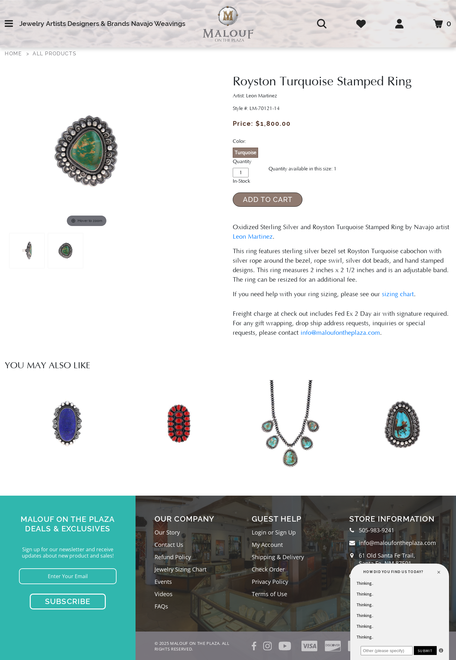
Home (13, 54)
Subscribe (68, 601)
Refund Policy (173, 557)
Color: (239, 141)
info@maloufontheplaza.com (340, 332)
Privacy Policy (270, 581)
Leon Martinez (253, 236)
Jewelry (31, 24)
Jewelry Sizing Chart (180, 569)
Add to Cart (268, 199)
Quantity (242, 161)
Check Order (268, 569)
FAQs (161, 606)
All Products (54, 54)
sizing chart (398, 294)
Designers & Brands (98, 24)
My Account (267, 544)
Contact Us (169, 544)
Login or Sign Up (274, 532)
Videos (164, 594)
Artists (56, 24)
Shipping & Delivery (278, 557)
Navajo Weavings (158, 24)
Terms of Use (269, 594)
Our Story (167, 532)
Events (163, 581)
